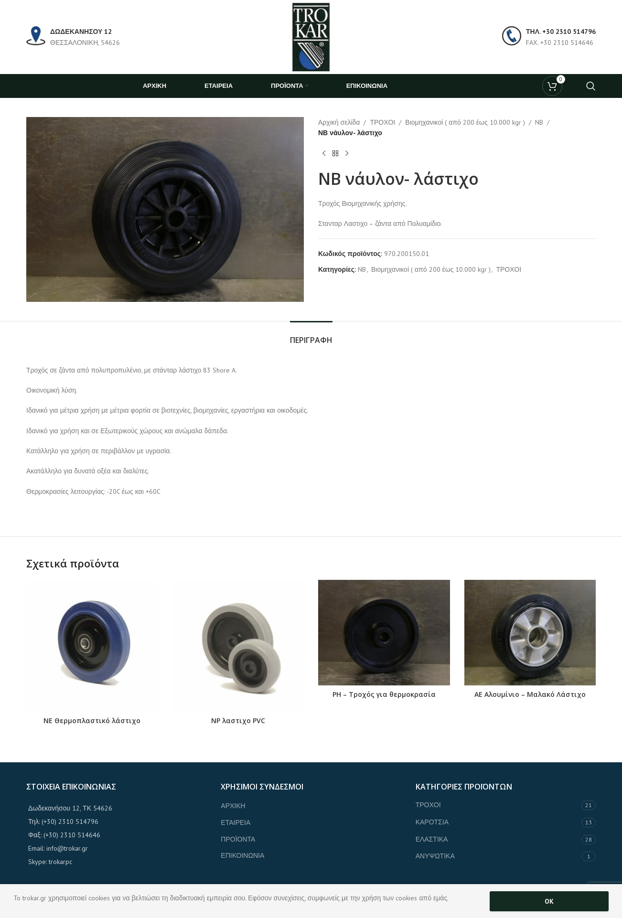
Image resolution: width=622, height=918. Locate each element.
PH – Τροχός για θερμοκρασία (384, 694)
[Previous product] (324, 154)
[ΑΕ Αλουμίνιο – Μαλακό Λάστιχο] (530, 632)
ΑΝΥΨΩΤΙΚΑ (435, 856)
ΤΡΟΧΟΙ (382, 122)
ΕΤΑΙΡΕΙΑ (235, 822)
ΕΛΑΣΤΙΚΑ (432, 839)
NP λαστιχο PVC (238, 720)
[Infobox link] (73, 37)
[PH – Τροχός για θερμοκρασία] (384, 632)
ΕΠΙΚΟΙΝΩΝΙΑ (242, 855)
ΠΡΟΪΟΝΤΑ (238, 839)
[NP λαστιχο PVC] (238, 646)
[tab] (311, 335)
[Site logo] (311, 36)
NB (539, 122)
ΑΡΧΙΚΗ (233, 805)
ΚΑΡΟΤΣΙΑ (432, 822)
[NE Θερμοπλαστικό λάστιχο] (92, 646)
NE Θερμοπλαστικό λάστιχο (91, 720)
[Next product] (347, 154)
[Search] (591, 86)
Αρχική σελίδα (339, 122)
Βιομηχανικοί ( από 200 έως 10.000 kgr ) (465, 122)
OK (549, 901)
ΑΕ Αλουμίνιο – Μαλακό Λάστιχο (530, 694)
